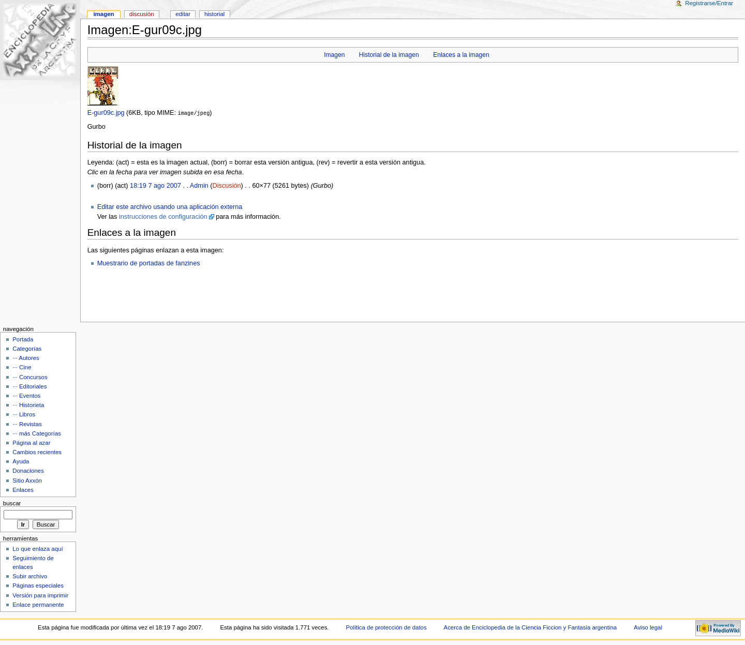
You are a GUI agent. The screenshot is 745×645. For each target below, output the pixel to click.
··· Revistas (27, 424)
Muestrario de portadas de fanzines (148, 262)
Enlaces (23, 489)
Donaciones (28, 470)
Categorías (26, 348)
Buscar (12, 503)
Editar (182, 14)
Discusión (227, 185)
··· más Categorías (36, 433)
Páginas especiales (38, 585)
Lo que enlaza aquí (37, 548)
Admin (199, 185)
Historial (214, 14)
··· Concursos (29, 376)
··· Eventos (26, 395)
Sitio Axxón (27, 480)
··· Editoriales (29, 386)
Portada (22, 339)
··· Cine (21, 367)
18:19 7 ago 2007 (155, 185)
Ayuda (20, 461)
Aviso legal (648, 627)
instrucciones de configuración (163, 216)
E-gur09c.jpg (106, 112)
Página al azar (31, 442)
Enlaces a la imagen (461, 54)
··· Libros (23, 414)
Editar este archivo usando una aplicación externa (170, 206)
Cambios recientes (37, 451)
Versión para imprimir (40, 595)
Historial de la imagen (389, 54)
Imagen (334, 54)
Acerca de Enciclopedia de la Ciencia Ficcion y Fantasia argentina (530, 627)
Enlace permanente (38, 604)
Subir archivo (29, 576)
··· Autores (25, 357)
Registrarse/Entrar (709, 3)
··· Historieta (28, 404)
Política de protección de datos (386, 627)
